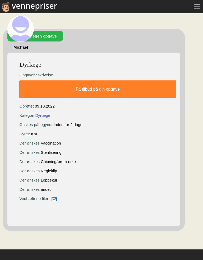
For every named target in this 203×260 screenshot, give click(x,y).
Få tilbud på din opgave (98, 89)
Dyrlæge (42, 115)
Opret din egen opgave (35, 36)
